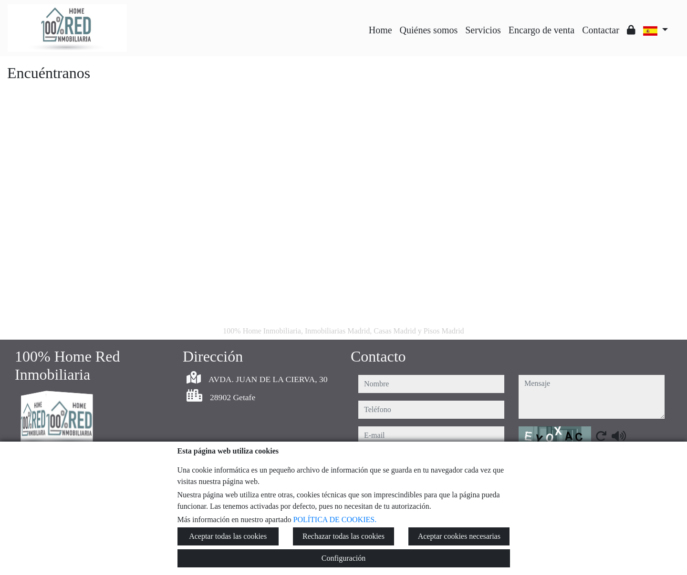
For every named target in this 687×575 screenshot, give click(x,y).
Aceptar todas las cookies (228, 536)
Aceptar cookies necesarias (459, 536)
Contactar (600, 30)
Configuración (343, 558)
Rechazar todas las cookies (343, 536)
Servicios (482, 30)
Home (380, 30)
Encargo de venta (541, 30)
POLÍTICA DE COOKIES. (335, 519)
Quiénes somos (429, 30)
